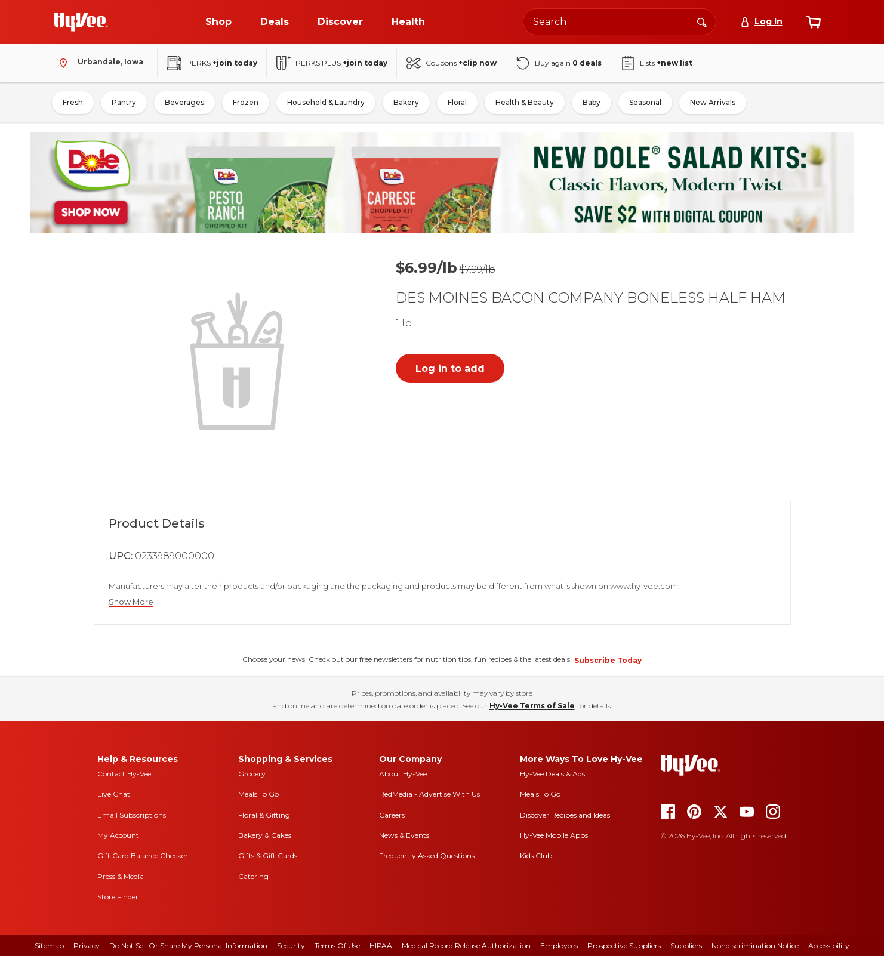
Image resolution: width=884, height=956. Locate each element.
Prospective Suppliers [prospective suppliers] (624, 945)
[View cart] (813, 22)
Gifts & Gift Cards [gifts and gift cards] (267, 855)
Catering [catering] (253, 876)
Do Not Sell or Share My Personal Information (188, 945)
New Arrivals (712, 102)
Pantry (124, 102)
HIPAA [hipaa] (380, 945)
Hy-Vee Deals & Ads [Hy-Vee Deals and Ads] (552, 773)
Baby (591, 102)
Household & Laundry (326, 102)
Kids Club (536, 855)
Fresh (73, 102)
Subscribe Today (608, 660)
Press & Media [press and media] (120, 876)
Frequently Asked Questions (427, 855)
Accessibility (828, 945)
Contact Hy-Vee (124, 773)
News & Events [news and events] (404, 835)
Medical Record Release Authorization (466, 945)
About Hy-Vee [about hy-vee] (403, 773)
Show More (131, 601)
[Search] (702, 21)
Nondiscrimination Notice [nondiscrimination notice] (755, 945)
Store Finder (117, 896)
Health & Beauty (524, 102)
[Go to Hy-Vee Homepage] (81, 22)
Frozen (245, 102)
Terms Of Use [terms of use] (337, 945)
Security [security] (291, 945)
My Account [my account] (118, 835)
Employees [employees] (559, 945)
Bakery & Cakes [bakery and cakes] (264, 835)
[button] (239, 359)
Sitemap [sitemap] (49, 945)
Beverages (184, 102)
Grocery (252, 773)
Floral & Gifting (264, 814)
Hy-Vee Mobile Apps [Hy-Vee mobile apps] (554, 835)
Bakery (406, 102)
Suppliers (686, 945)
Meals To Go (258, 794)
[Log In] (761, 22)
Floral (457, 102)
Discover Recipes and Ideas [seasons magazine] (565, 814)
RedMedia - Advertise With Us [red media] (429, 794)
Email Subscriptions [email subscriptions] (131, 814)
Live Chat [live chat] (113, 794)
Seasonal (645, 102)
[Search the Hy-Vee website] (619, 21)
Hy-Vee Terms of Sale (532, 705)
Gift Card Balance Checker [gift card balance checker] (142, 855)
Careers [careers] (392, 814)
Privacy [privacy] (86, 945)
